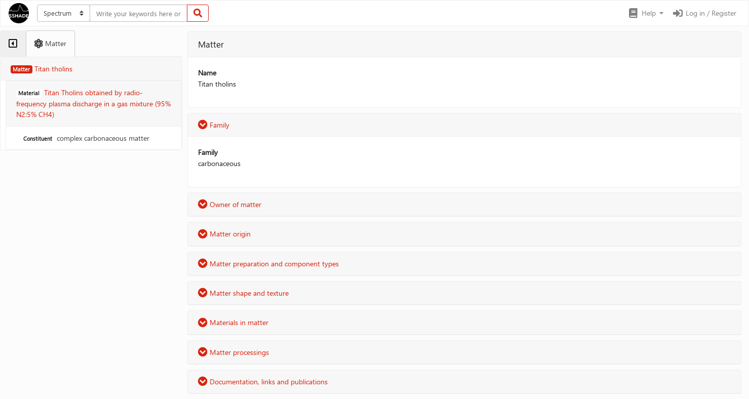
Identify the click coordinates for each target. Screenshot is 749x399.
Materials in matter (233, 322)
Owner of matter (229, 204)
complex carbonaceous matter (85, 138)
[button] (645, 13)
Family (213, 125)
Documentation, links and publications (263, 381)
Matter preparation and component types (268, 263)
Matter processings (233, 352)
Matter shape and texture (243, 293)
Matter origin (224, 233)
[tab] (13, 43)
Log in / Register (704, 13)
